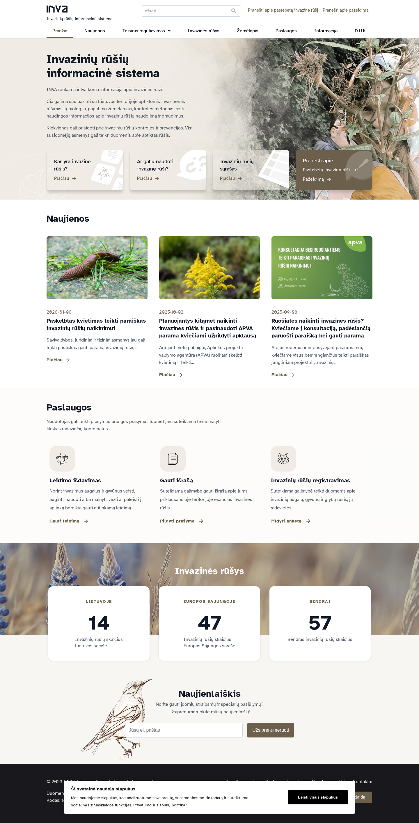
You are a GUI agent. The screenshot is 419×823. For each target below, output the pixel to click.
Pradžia (59, 31)
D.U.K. (361, 31)
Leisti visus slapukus (318, 797)
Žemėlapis (247, 31)
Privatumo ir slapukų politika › (160, 805)
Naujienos (94, 31)
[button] (146, 31)
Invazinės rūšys (203, 31)
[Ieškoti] (234, 11)
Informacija (326, 31)
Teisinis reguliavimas (146, 31)
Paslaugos (286, 31)
